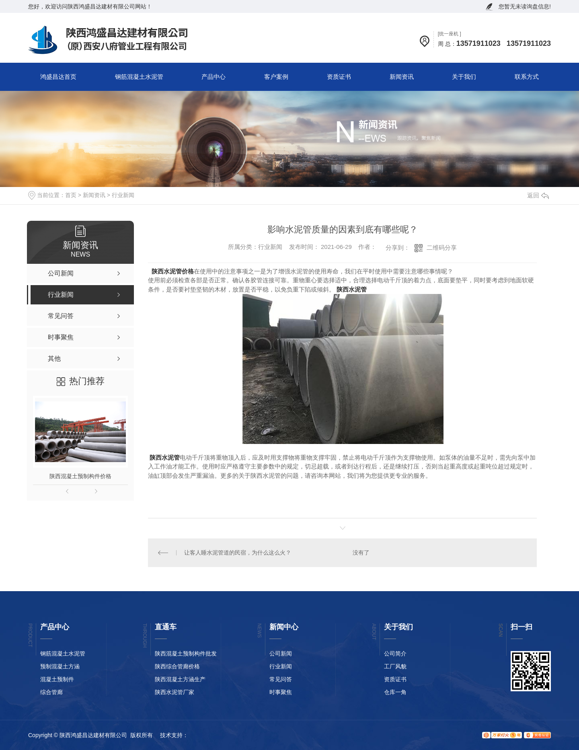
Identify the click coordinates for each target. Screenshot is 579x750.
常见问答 (280, 679)
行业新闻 (123, 195)
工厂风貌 (395, 666)
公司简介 (395, 653)
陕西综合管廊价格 (177, 666)
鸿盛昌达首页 (58, 76)
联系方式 (527, 76)
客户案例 (276, 76)
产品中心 (213, 76)
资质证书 (339, 76)
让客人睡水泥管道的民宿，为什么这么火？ (237, 552)
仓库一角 (395, 692)
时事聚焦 (280, 692)
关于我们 (464, 76)
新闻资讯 (402, 76)
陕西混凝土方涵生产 (180, 679)
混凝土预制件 (57, 679)
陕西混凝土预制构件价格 (80, 476)
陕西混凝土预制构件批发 (186, 653)
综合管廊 (51, 692)
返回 (538, 195)
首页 (70, 195)
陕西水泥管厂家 (174, 692)
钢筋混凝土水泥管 (139, 76)
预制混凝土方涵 (60, 666)
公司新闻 (280, 653)
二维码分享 (442, 247)
